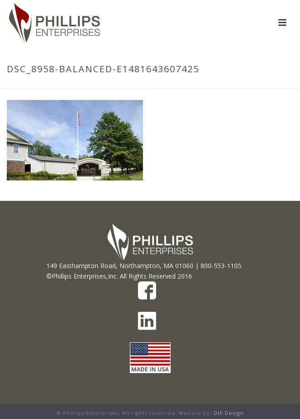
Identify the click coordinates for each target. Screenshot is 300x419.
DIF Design (229, 412)
